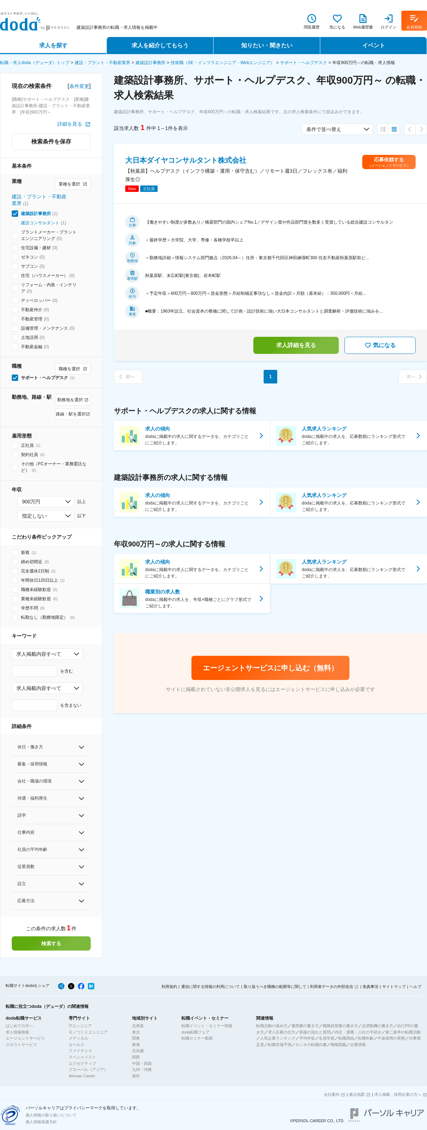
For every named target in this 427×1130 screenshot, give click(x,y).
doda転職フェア (195, 1032)
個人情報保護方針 (41, 1122)
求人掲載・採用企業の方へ (397, 1094)
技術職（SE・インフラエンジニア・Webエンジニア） (223, 62)
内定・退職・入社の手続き (357, 1032)
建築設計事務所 (150, 62)
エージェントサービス (25, 1038)
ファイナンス (80, 1050)
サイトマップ (394, 986)
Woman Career (82, 1076)
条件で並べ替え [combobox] (323, 129)
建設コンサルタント (40, 222)
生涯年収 (326, 1038)
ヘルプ (415, 986)
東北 (136, 1032)
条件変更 (79, 86)
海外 (136, 1076)
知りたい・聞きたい (266, 45)
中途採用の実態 (391, 1038)
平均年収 (307, 1038)
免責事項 (370, 986)
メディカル (78, 1038)
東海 (136, 1044)
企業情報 (358, 1044)
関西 (136, 1057)
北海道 (138, 1026)
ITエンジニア (80, 1026)
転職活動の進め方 (272, 1026)
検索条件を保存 (51, 141)
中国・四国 (142, 1063)
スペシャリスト (82, 1057)
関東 (136, 1038)
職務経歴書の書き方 (340, 1026)
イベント (373, 45)
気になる (380, 345)
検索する (51, 943)
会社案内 (331, 1094)
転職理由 (346, 1038)
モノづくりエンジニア (88, 1032)
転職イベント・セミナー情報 (206, 1026)
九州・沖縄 (142, 1069)
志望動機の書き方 (377, 1026)
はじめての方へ (19, 1026)
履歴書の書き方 (305, 1026)
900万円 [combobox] (31, 501)
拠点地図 (357, 1094)
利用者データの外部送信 (331, 986)
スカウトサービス (21, 1044)
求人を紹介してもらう (160, 45)
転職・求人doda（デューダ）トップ (34, 62)
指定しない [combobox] (34, 516)
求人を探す (53, 45)
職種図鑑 (338, 1044)
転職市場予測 (279, 1044)
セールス (76, 1044)
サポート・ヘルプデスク (303, 62)
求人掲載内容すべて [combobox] (38, 654)
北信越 (138, 1050)
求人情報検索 (17, 1032)
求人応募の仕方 (281, 1032)
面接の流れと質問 (315, 1032)
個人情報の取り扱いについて (51, 1115)
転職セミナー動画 (197, 1038)
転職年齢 (366, 1038)
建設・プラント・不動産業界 (102, 62)
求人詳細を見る (296, 345)
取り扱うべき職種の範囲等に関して (275, 986)
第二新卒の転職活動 (403, 1032)
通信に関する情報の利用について (210, 986)
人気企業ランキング (277, 1038)
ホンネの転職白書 (311, 1044)
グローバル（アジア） (88, 1069)
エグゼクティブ (82, 1063)
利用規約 (169, 986)
